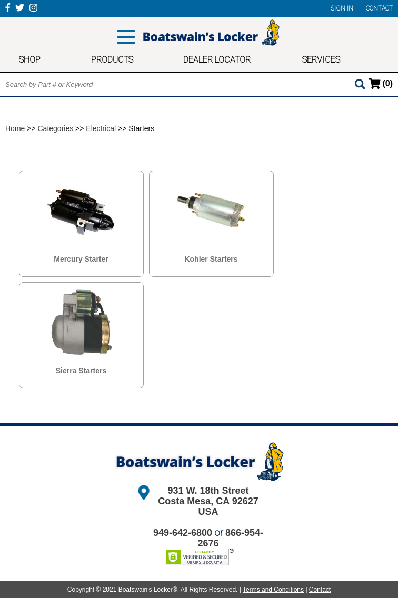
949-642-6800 (182, 532)
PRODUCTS (112, 60)
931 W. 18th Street (207, 490)
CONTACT (379, 8)
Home (15, 128)
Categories (56, 128)
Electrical (101, 128)
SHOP (30, 60)
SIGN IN (342, 8)
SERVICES (321, 60)
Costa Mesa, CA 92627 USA (208, 506)
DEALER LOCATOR (217, 60)
